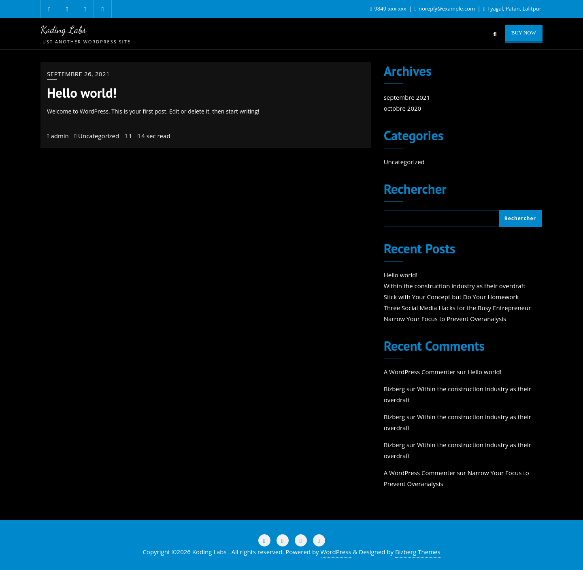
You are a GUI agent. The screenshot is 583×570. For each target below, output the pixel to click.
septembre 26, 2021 (78, 74)
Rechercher (415, 189)
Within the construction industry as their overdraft (455, 286)
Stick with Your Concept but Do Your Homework (451, 297)
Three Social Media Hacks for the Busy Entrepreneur (457, 308)
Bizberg (394, 389)
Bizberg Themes (417, 552)
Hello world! (82, 92)
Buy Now (523, 33)
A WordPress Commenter (419, 372)
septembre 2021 (407, 97)
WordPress (336, 552)
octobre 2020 (402, 108)
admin (58, 136)
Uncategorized (96, 136)
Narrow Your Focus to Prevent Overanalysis (445, 319)
